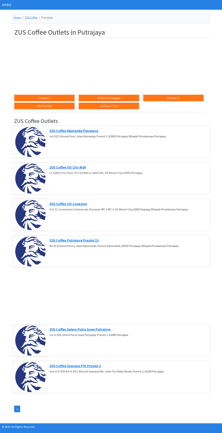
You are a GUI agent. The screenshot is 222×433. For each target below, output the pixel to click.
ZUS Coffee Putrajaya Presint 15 (74, 240)
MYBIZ (6, 5)
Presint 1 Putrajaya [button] (109, 98)
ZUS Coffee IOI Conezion (68, 204)
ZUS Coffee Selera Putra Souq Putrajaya (80, 329)
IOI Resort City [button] (109, 106)
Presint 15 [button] (173, 98)
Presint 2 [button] (44, 98)
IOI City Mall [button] (44, 106)
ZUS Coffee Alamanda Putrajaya (73, 130)
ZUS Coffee (31, 17)
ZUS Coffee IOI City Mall (67, 167)
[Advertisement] (113, 65)
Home (17, 17)
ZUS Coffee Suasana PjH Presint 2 (75, 366)
